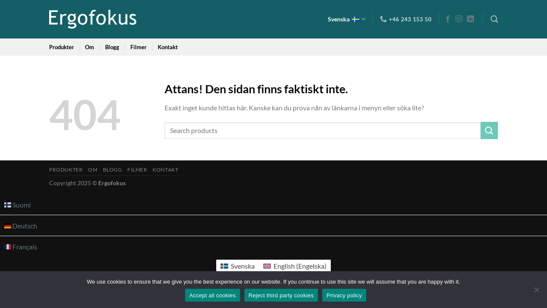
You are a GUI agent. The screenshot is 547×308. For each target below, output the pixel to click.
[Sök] (494, 19)
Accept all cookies (212, 295)
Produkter (61, 47)
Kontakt (168, 47)
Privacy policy (344, 295)
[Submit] (489, 130)
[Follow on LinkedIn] (470, 19)
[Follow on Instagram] (459, 19)
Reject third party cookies (281, 295)
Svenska (346, 19)
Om (89, 47)
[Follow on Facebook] (447, 19)
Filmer (138, 47)
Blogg (112, 47)
